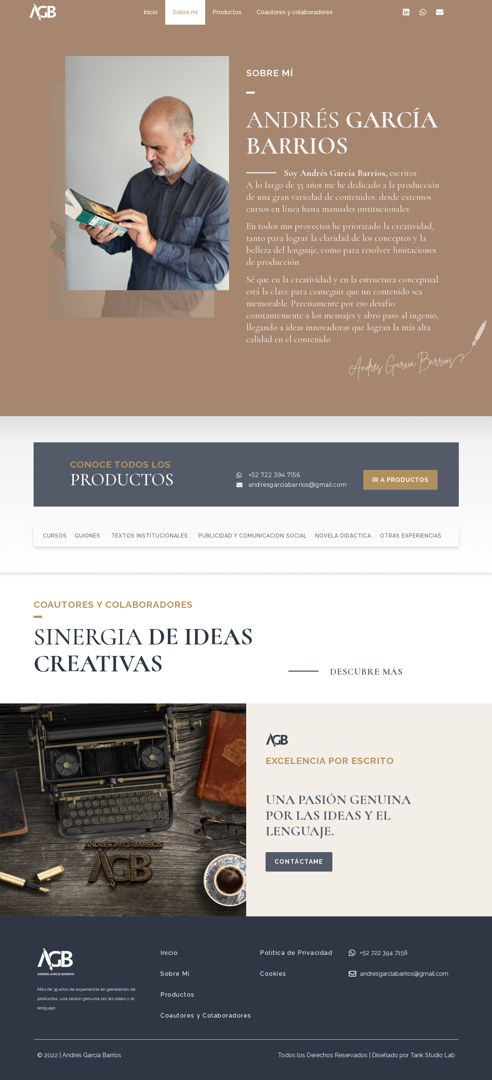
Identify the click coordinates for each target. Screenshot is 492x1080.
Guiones (87, 536)
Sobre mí (193, 12)
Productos (235, 12)
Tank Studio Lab (432, 1055)
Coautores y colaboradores (302, 12)
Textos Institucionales (149, 536)
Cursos (55, 536)
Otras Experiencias (411, 536)
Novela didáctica (343, 536)
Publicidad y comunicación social (252, 536)
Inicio (158, 12)
